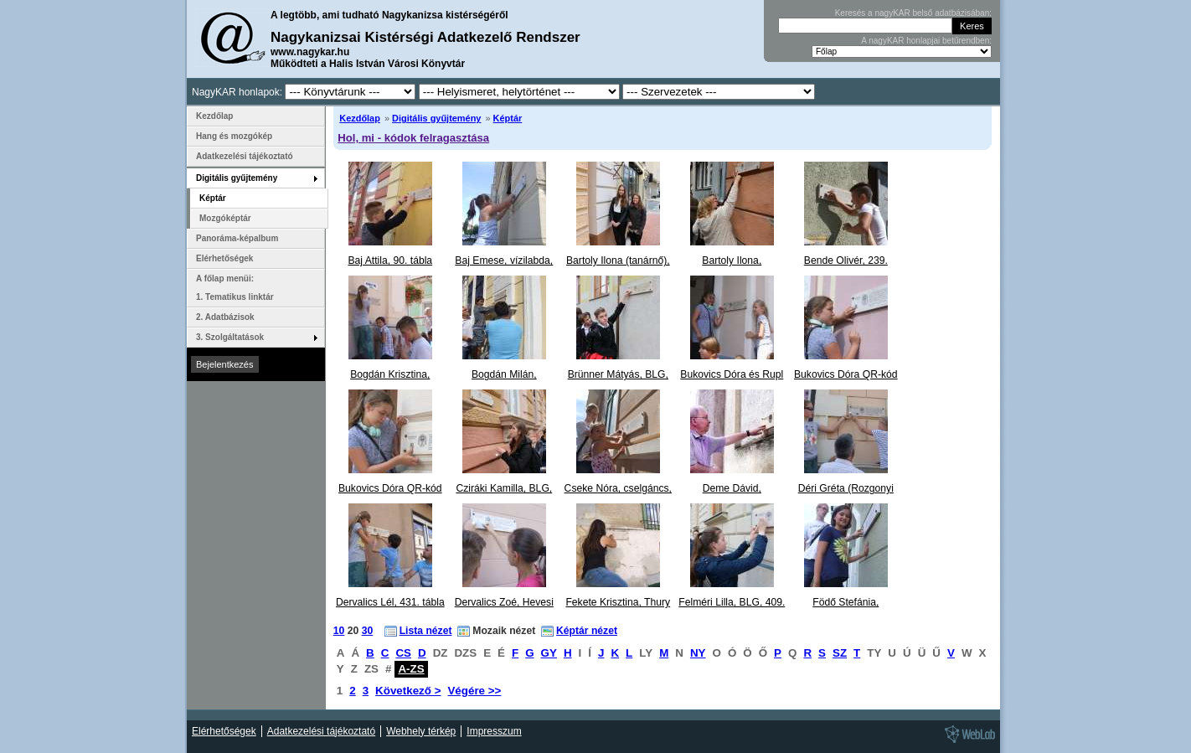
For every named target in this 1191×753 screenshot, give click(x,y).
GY (549, 653)
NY (698, 653)
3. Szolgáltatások (230, 337)
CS (403, 653)
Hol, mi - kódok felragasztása (413, 138)
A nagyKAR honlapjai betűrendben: (926, 40)
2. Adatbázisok (225, 317)
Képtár (508, 118)
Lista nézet (426, 631)
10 (339, 631)
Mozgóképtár (225, 218)
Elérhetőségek (224, 258)
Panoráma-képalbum (237, 238)
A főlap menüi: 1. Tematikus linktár (235, 288)
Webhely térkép (421, 731)
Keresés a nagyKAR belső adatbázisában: (913, 13)
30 (368, 631)
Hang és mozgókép (234, 136)
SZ (840, 653)
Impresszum (494, 731)
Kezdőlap (359, 118)
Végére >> (474, 690)
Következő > (408, 690)
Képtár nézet (586, 631)
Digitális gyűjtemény (436, 118)
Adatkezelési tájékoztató (244, 156)
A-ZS (411, 669)
